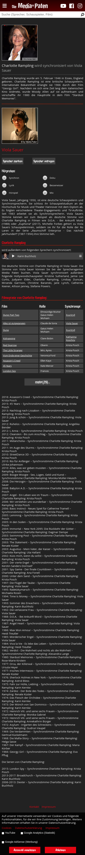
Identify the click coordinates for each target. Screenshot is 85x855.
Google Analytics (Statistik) (39, 832)
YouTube (10, 832)
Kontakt (34, 806)
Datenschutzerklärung (28, 828)
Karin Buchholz (27, 256)
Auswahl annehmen (25, 850)
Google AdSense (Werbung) (21, 841)
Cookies (6, 828)
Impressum (49, 806)
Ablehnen (60, 850)
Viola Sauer (12, 150)
